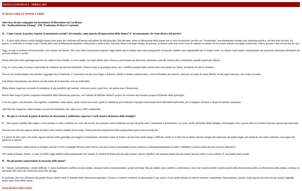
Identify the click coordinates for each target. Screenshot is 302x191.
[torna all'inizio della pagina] (17, 187)
